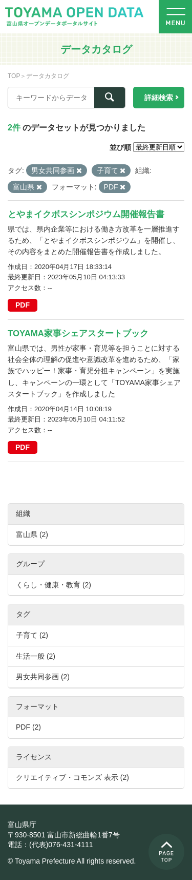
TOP (14, 76)
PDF (22, 305)
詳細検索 (158, 97)
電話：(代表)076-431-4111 (50, 844)
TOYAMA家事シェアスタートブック (78, 333)
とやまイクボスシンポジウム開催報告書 (86, 214)
